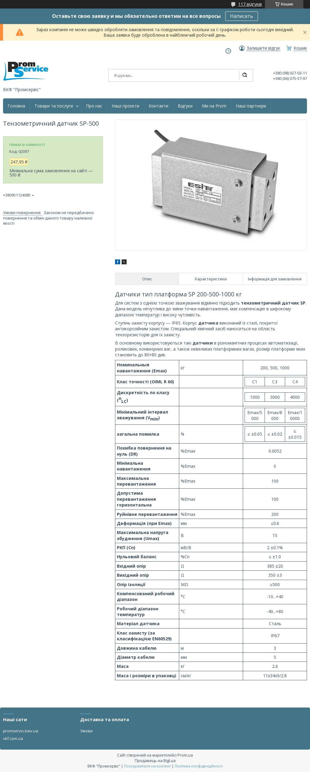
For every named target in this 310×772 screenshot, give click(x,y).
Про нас (94, 106)
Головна (16, 106)
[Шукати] (244, 75)
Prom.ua (185, 755)
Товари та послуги (54, 106)
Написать (241, 16)
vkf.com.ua (13, 738)
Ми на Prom (214, 106)
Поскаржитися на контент (147, 766)
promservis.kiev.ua (20, 731)
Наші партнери (251, 106)
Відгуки (185, 106)
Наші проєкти (125, 106)
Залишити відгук (263, 48)
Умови (86, 731)
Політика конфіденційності (199, 766)
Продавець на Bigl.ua (155, 760)
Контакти (158, 106)
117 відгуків (250, 4)
